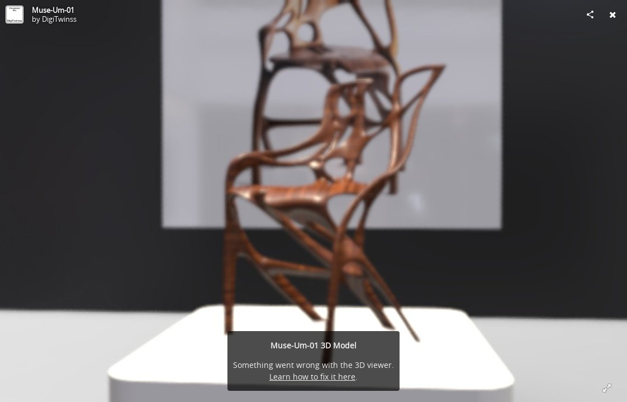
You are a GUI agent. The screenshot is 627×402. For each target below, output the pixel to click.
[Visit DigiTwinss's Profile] (14, 14)
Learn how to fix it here (312, 376)
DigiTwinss (59, 19)
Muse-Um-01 (53, 10)
